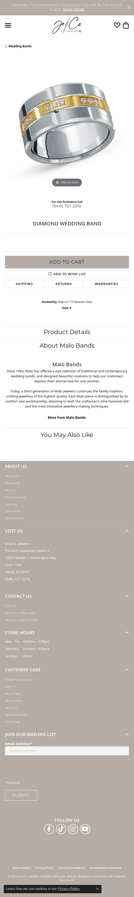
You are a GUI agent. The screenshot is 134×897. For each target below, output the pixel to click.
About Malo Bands (67, 345)
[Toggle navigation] (8, 25)
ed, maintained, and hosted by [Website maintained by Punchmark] (106, 876)
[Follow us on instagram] (73, 829)
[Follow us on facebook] (49, 829)
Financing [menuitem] (12, 483)
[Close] (129, 8)
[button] (67, 466)
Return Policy (22, 868)
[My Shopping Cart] (126, 25)
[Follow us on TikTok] (61, 829)
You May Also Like (67, 434)
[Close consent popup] (97, 888)
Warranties (106, 284)
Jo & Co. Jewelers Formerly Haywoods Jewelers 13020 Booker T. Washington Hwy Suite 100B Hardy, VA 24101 (30, 557)
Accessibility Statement (105, 868)
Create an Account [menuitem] (19, 679)
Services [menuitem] (11, 504)
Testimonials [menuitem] (14, 518)
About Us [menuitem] (12, 476)
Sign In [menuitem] (10, 686)
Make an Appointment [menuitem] (22, 620)
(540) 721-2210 (67, 206)
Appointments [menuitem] (16, 715)
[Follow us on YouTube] (85, 829)
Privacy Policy (45, 868)
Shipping (24, 284)
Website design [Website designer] (76, 876)
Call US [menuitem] (10, 605)
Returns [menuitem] (11, 708)
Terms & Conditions (72, 868)
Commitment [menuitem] (15, 497)
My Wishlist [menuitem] (13, 701)
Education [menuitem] (12, 511)
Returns (64, 284)
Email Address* (18, 743)
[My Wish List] (117, 25)
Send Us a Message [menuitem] (19, 612)
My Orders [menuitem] (13, 693)
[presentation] (43, 769)
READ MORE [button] (74, 10)
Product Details (67, 332)
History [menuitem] (10, 490)
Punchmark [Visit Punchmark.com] (66, 880)
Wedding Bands (20, 46)
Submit (21, 795)
